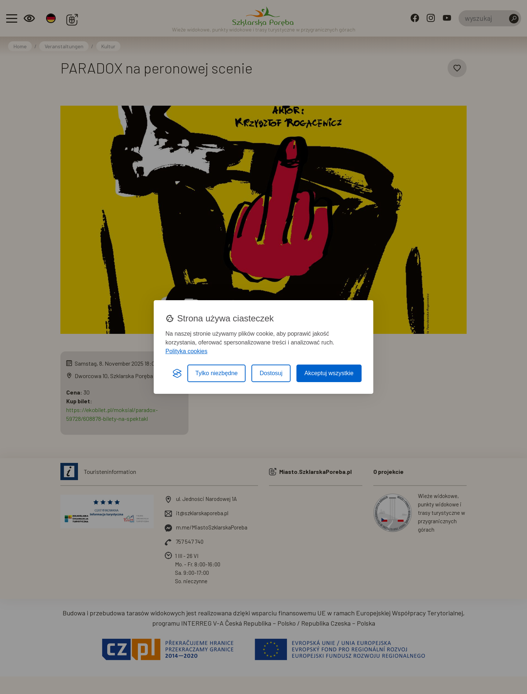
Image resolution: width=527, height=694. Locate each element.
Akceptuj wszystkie (329, 373)
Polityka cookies (186, 351)
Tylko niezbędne (216, 373)
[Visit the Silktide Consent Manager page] (177, 373)
